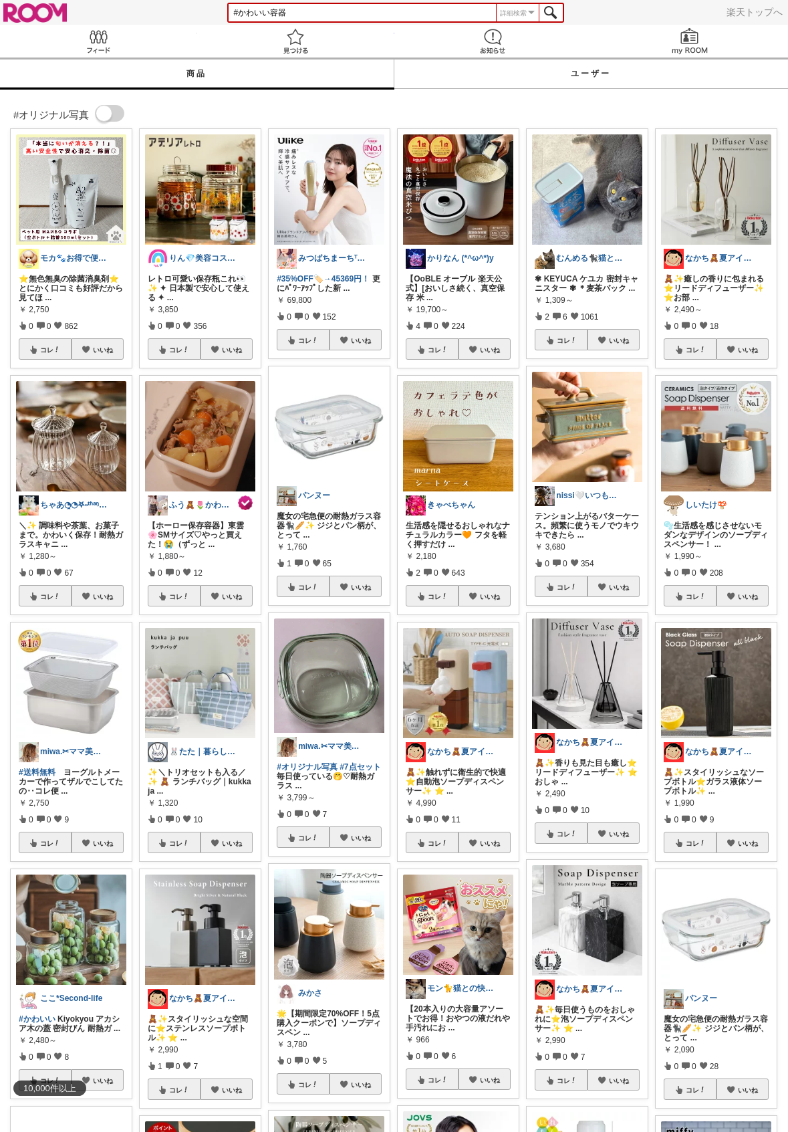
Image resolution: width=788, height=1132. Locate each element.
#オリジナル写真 (307, 767)
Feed (98, 41)
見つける (295, 41)
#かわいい (37, 1019)
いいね (103, 349)
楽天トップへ (755, 12)
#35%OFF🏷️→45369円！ (323, 279)
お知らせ (493, 41)
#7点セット (360, 767)
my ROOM (689, 41)
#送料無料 (37, 772)
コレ (50, 349)
